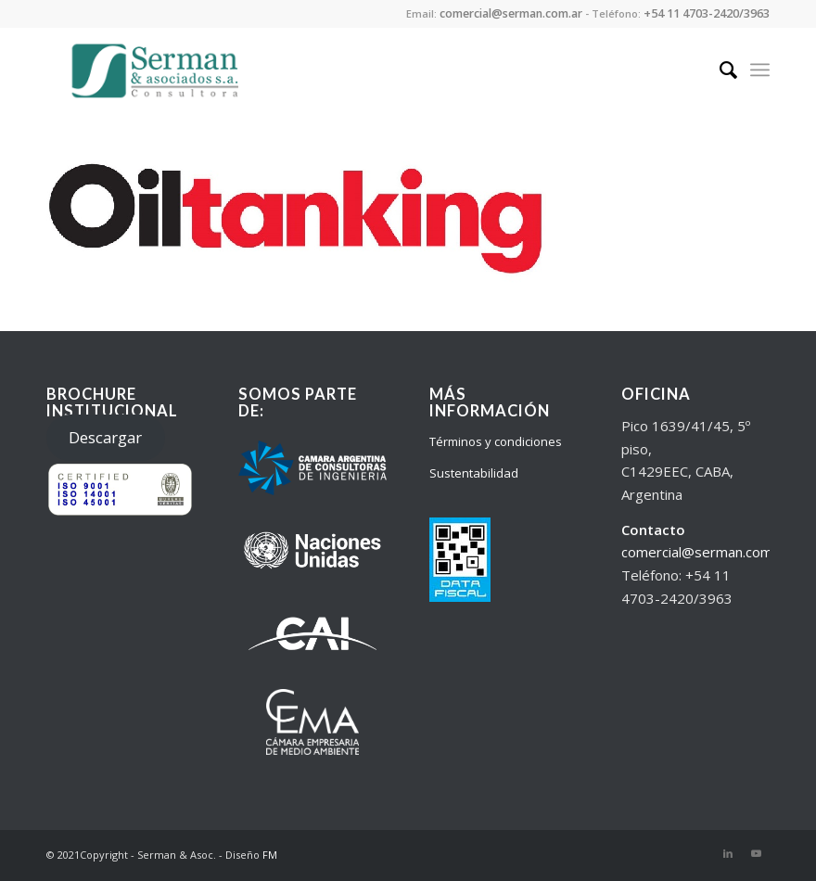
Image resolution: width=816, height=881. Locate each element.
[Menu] (760, 70)
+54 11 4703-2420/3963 (707, 13)
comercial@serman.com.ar (511, 13)
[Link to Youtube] (756, 853)
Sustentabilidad (473, 473)
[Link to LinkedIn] (728, 853)
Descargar (105, 437)
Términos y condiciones (495, 441)
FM (269, 855)
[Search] (719, 69)
